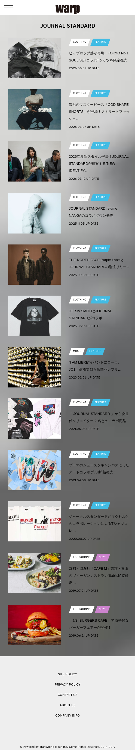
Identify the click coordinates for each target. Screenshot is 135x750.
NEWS (102, 557)
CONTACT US (67, 695)
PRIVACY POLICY (68, 684)
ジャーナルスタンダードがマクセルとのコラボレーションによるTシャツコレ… (99, 524)
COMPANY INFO (67, 715)
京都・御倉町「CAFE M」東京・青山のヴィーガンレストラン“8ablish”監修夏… (98, 575)
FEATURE (100, 42)
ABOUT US (67, 705)
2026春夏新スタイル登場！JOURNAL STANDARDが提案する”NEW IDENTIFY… (98, 163)
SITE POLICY (67, 674)
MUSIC (77, 351)
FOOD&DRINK (82, 557)
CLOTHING (79, 42)
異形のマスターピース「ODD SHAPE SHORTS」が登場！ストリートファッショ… (99, 112)
